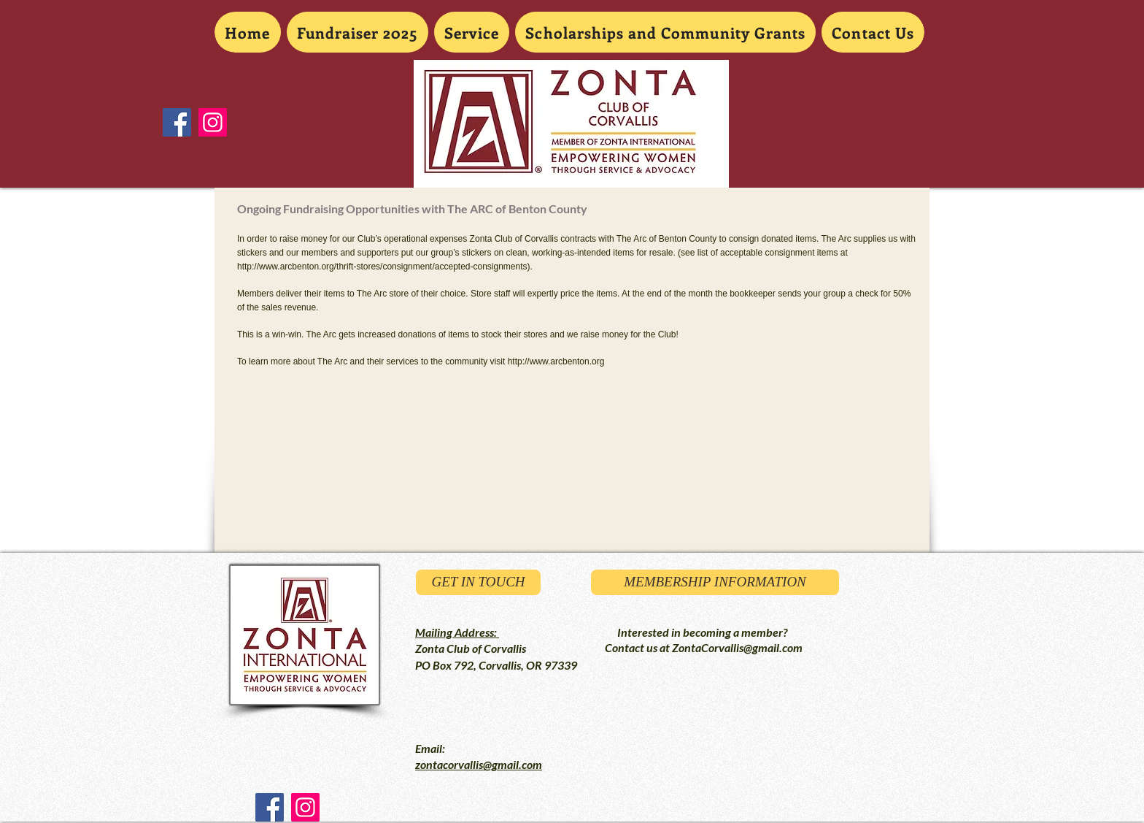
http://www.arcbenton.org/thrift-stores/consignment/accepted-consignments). (385, 266)
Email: (430, 748)
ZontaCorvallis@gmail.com (737, 647)
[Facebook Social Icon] (177, 122)
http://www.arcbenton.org (556, 361)
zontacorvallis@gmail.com (478, 764)
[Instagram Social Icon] (212, 122)
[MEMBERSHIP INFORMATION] (715, 582)
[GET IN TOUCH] (478, 582)
